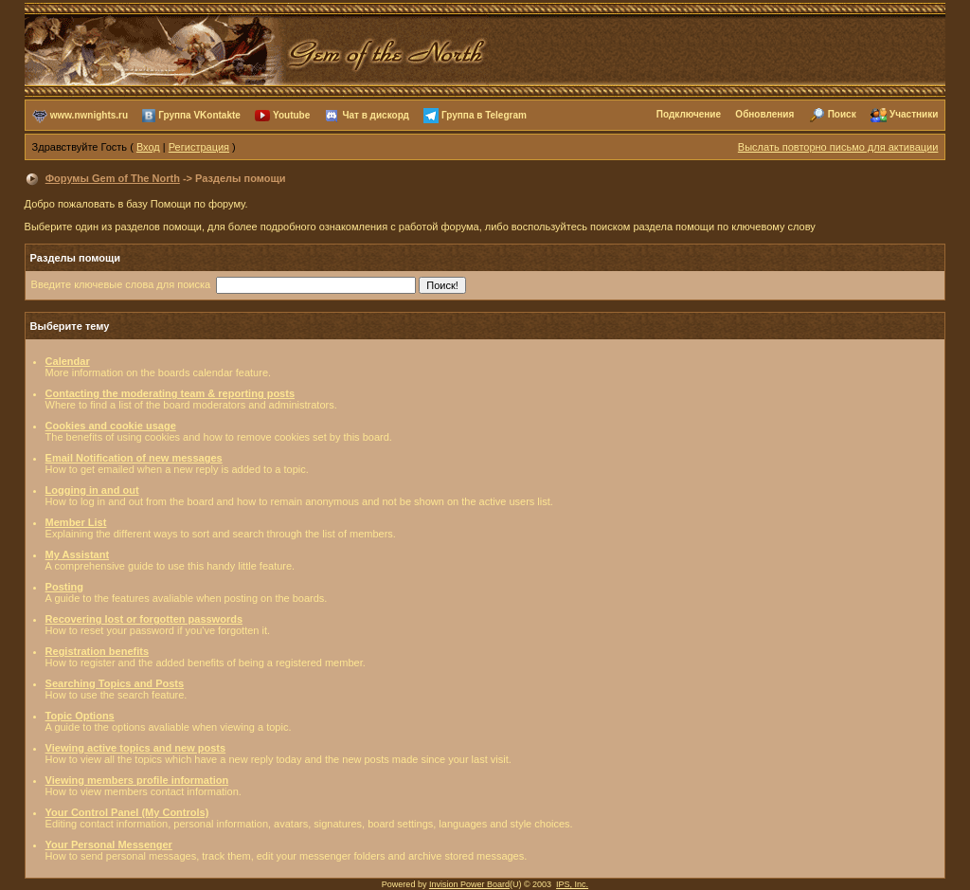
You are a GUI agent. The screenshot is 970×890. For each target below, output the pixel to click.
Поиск (842, 114)
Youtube (291, 114)
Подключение (688, 114)
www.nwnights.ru (89, 114)
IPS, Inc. (572, 884)
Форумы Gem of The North (112, 178)
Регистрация (199, 147)
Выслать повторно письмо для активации (838, 147)
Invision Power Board (469, 884)
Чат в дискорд (375, 114)
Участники (913, 114)
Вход (148, 147)
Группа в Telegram (484, 114)
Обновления (764, 114)
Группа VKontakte (199, 114)
